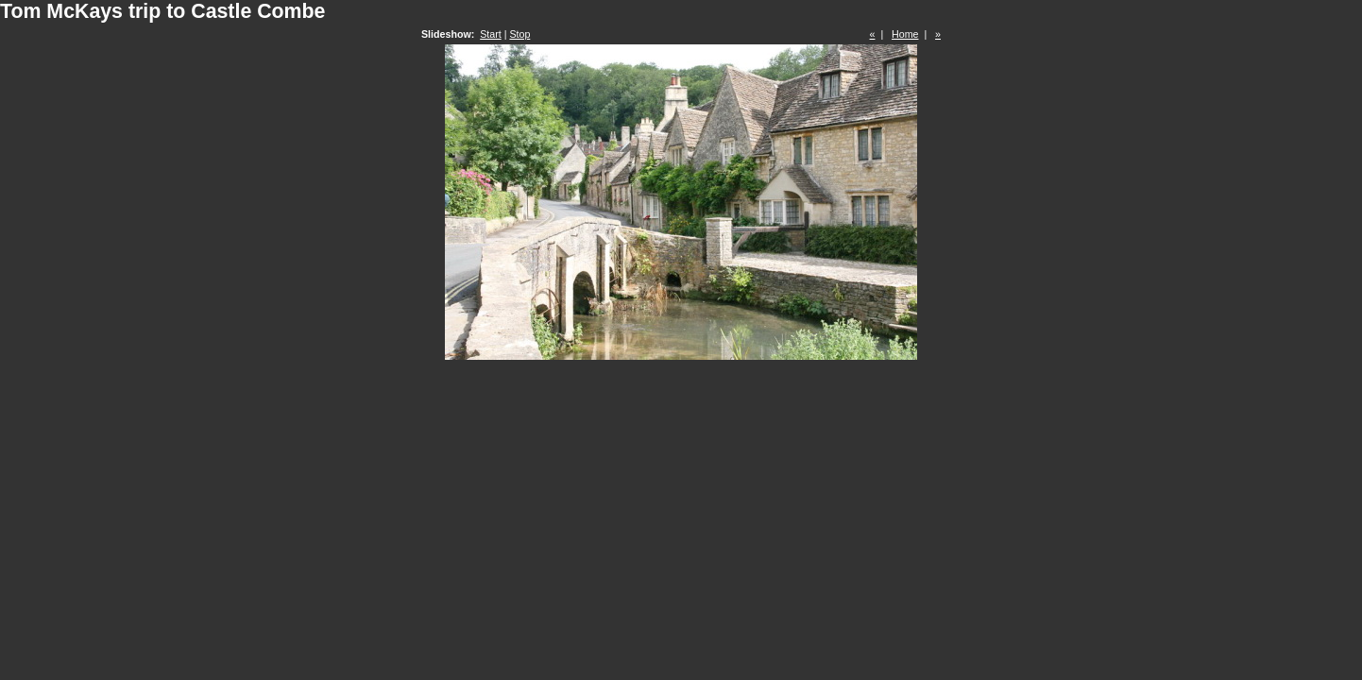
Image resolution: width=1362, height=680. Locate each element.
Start (491, 34)
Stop (519, 34)
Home (905, 34)
